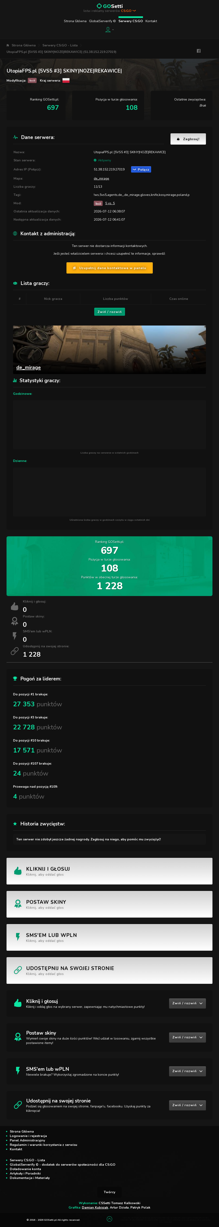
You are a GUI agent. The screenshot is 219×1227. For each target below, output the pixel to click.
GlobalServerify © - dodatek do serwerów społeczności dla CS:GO (62, 1164)
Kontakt (151, 21)
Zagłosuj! (188, 139)
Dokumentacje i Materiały (30, 1178)
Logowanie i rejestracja (28, 1136)
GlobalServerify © (102, 21)
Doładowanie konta (25, 1169)
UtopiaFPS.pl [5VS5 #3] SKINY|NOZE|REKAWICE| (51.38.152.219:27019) (61, 52)
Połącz (141, 169)
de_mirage (101, 178)
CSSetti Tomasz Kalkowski (119, 1203)
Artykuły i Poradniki (25, 1173)
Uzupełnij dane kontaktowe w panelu (109, 268)
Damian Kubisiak (95, 1207)
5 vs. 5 (110, 203)
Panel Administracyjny (27, 1140)
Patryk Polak (140, 1207)
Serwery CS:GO (130, 21)
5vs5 (98, 203)
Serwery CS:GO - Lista (60, 45)
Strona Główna (75, 21)
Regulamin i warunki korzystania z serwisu (43, 1145)
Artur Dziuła (119, 1207)
